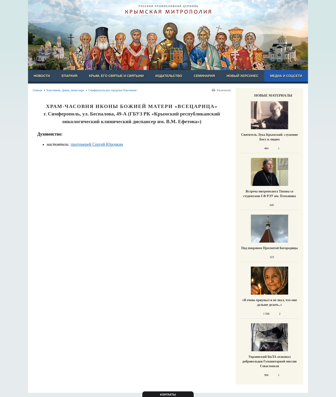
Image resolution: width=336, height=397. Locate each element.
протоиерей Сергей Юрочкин (97, 144)
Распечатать (224, 90)
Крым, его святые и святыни (116, 76)
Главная (37, 90)
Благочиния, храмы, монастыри (65, 90)
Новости (42, 76)
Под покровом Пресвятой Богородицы (269, 248)
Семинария (204, 76)
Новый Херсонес (243, 76)
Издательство (168, 76)
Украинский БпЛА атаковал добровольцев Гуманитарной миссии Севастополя (269, 361)
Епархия (69, 76)
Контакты (168, 394)
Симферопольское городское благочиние (112, 90)
